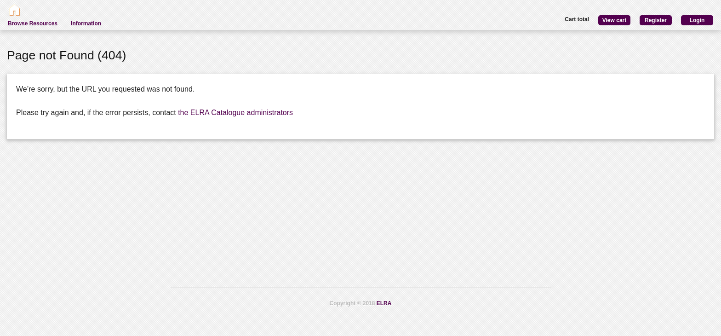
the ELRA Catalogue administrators (235, 112)
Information (86, 23)
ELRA (384, 303)
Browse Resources (32, 23)
